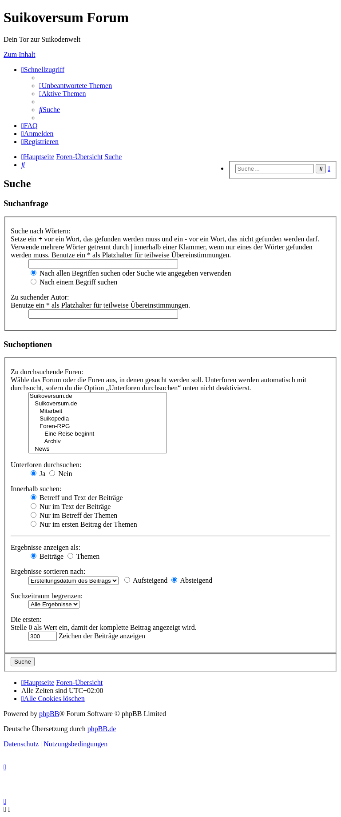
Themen (83, 556)
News (98, 449)
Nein (60, 473)
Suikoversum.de (98, 396)
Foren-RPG (98, 426)
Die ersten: (26, 619)
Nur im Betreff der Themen (74, 515)
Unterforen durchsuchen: (46, 465)
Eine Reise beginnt (98, 434)
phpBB (49, 713)
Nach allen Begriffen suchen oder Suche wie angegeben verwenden (131, 273)
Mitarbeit (98, 411)
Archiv (98, 441)
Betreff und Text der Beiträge (77, 497)
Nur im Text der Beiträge (71, 506)
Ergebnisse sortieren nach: (48, 571)
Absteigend (191, 580)
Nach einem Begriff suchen (74, 282)
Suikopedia (98, 419)
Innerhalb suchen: (36, 489)
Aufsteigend (145, 580)
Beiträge (47, 556)
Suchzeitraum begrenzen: (47, 596)
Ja (38, 473)
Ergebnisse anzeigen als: (45, 547)
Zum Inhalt (20, 54)
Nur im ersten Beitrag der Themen (84, 524)
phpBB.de (101, 729)
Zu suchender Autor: (40, 297)
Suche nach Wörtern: (41, 231)
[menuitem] (75, 85)
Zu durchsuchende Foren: (47, 372)
